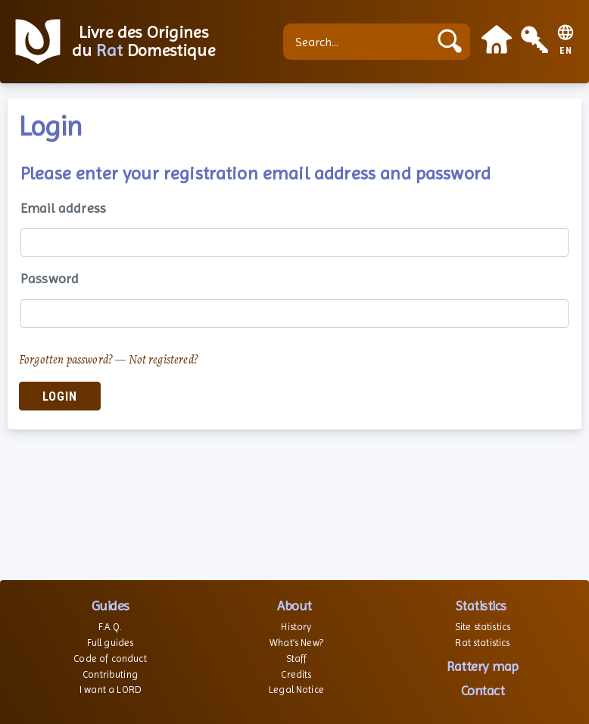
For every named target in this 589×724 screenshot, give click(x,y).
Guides (110, 605)
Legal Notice (296, 689)
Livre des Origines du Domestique (143, 41)
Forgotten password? (66, 359)
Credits (296, 674)
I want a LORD (110, 689)
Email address (63, 208)
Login (59, 396)
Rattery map (483, 666)
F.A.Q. (110, 626)
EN (565, 51)
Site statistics (482, 626)
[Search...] (359, 41)
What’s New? (296, 642)
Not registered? (163, 359)
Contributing (110, 674)
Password (49, 278)
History (296, 626)
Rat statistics (482, 642)
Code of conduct (109, 658)
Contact (483, 690)
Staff (296, 658)
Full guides (110, 642)
